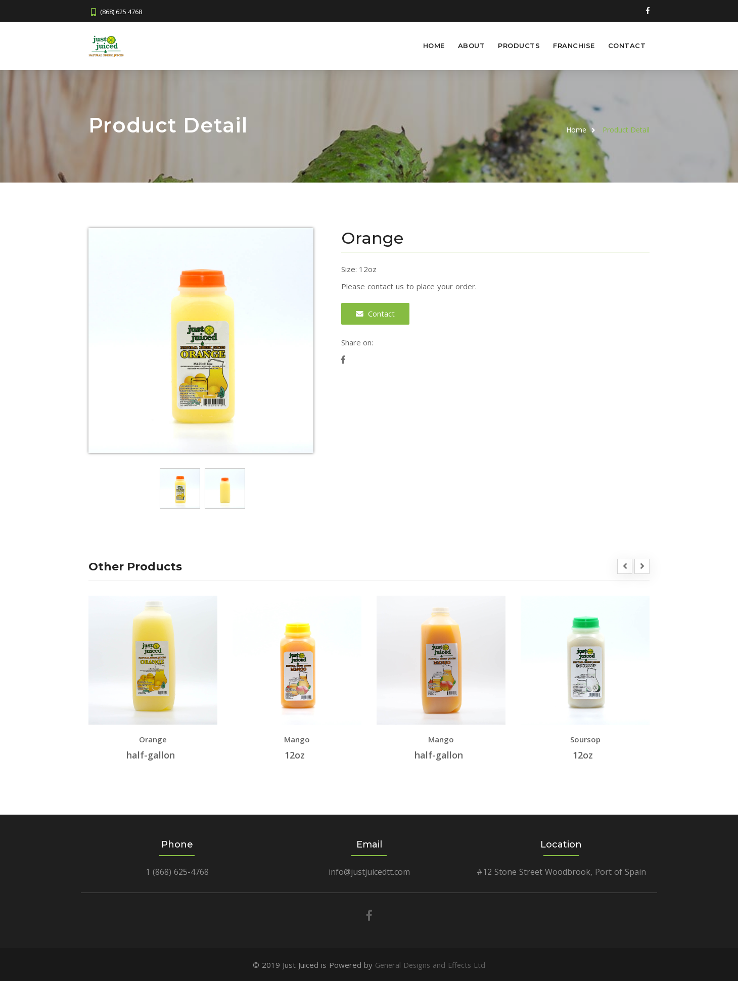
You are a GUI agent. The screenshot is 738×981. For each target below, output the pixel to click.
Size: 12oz (359, 268)
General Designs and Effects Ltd (430, 964)
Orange (153, 739)
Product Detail (626, 129)
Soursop (585, 739)
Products (519, 45)
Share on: (357, 341)
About (471, 45)
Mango (297, 739)
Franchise (574, 45)
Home (434, 45)
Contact (627, 45)
